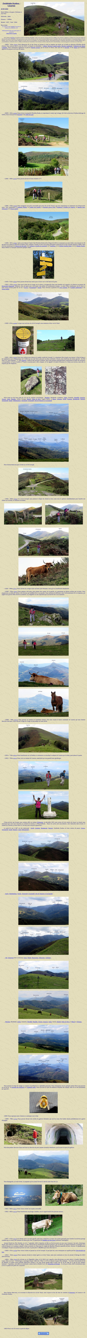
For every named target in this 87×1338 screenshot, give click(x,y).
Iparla (6, 893)
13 (17, 719)
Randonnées (43, 1333)
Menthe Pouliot (80, 246)
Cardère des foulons (35, 207)
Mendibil (76, 397)
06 (16, 281)
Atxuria (4, 399)
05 (16, 243)
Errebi (64, 399)
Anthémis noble (31, 1087)
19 (16, 1238)
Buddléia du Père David (48, 1240)
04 (16, 205)
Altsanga (59, 399)
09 (16, 357)
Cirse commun (63, 287)
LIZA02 (15, 113)
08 (16, 323)
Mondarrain (76, 399)
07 (16, 284)
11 (16, 588)
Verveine (66, 47)
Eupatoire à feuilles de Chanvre (66, 207)
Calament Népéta (22, 207)
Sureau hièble (5, 289)
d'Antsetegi (40, 822)
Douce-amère (14, 209)
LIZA (15, 205)
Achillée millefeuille (76, 287)
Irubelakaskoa (17, 400)
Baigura (15, 829)
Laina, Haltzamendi (23, 829)
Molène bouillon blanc (65, 246)
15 (16, 758)
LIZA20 (15, 1259)
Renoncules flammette (8, 286)
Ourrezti (82, 399)
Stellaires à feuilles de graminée (38, 246)
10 (16, 499)
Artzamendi (33, 287)
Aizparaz (82, 397)
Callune (45, 46)
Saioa (25, 957)
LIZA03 (15, 178)
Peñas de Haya (36, 399)
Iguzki (39, 287)
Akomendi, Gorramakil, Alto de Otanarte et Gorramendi (36, 400)
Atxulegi (69, 399)
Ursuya (26, 287)
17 (16, 1208)
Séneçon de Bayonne (21, 246)
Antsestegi (11, 957)
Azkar (8, 399)
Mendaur (47, 397)
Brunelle (19, 114)
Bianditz (13, 399)
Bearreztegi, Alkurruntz (38, 957)
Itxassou (13, 37)
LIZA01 (13, 26)
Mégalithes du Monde (54, 1264)
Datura (76, 47)
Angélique (53, 246)
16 (16, 1119)
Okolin (29, 957)
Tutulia (19, 893)
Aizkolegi (48, 957)
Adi (6, 957)
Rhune (54, 399)
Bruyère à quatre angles (54, 46)
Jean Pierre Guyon (11, 33)
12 (16, 591)
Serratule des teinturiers (18, 1087)
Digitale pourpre (35, 47)
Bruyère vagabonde (67, 46)
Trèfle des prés (29, 114)
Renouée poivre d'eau (49, 207)
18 (16, 1211)
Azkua (65, 397)
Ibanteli (29, 399)
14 (16, 755)
